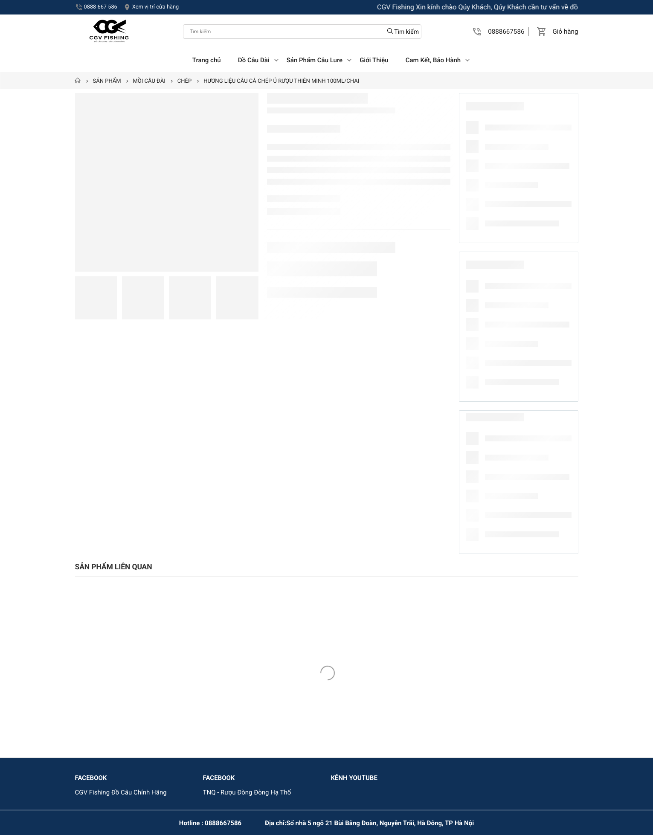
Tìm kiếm (403, 31)
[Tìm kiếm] (302, 31)
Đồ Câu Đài (254, 60)
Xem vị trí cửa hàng (155, 7)
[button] (477, 31)
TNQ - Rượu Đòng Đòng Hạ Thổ (247, 792)
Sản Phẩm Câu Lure (314, 60)
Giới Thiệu (374, 60)
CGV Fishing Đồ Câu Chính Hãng (121, 792)
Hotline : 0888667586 (210, 823)
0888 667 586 (100, 7)
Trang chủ (206, 60)
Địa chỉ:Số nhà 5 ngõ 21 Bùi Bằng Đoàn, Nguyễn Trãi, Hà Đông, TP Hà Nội (369, 823)
